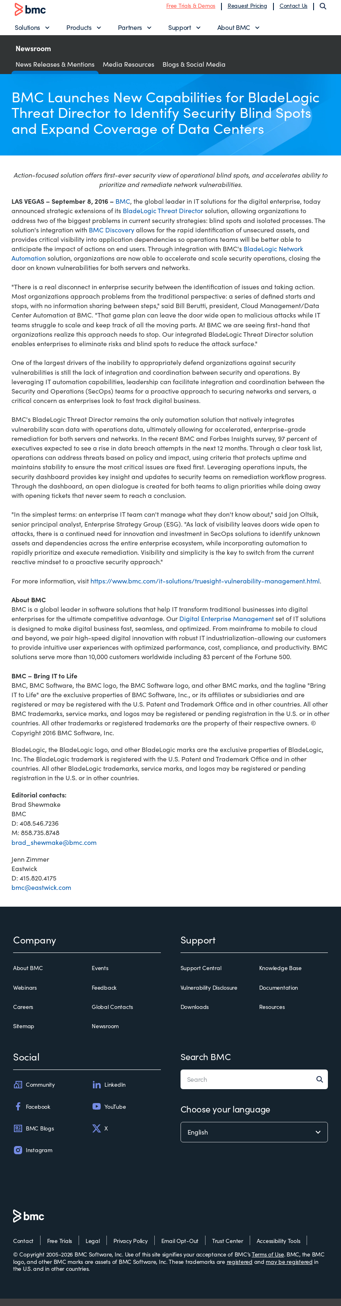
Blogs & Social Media (194, 71)
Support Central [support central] (201, 976)
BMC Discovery (111, 237)
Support (179, 31)
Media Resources (128, 71)
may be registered (289, 1269)
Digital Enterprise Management (226, 626)
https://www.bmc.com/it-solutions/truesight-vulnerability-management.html (205, 588)
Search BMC (206, 1064)
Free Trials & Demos (190, 9)
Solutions (27, 31)
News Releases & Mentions (55, 71)
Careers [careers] (23, 1014)
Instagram (32, 1157)
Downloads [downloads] (195, 1014)
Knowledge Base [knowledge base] (280, 976)
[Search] (323, 10)
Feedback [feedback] (104, 995)
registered (240, 1269)
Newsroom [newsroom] (105, 1033)
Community (33, 1092)
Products (78, 31)
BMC (122, 209)
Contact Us (293, 9)
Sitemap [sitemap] (23, 1033)
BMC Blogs (33, 1136)
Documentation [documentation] (278, 995)
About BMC (233, 31)
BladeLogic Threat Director (163, 218)
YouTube (109, 1114)
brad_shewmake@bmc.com (54, 849)
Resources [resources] (272, 1014)
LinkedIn (109, 1092)
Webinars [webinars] (25, 995)
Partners (130, 31)
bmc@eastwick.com (41, 895)
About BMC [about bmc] (28, 976)
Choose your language (225, 1116)
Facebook (31, 1114)
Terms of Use (268, 1262)
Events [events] (100, 976)
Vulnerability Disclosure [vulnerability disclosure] (209, 995)
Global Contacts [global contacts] (112, 1014)
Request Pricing (247, 9)
